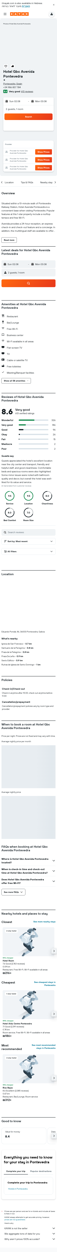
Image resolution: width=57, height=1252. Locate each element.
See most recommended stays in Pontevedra (44, 1046)
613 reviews (27, 91)
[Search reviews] (31, 532)
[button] (53, 4)
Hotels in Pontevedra (17, 1188)
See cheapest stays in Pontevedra (45, 983)
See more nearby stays (44, 921)
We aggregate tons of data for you (30, 1233)
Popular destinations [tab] (41, 1171)
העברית (26, 6)
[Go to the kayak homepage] (19, 14)
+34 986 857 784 (12, 87)
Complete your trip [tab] (16, 1171)
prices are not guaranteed (14, 1219)
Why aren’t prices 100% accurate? (30, 1239)
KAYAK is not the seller (30, 1228)
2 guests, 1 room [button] (14, 108)
